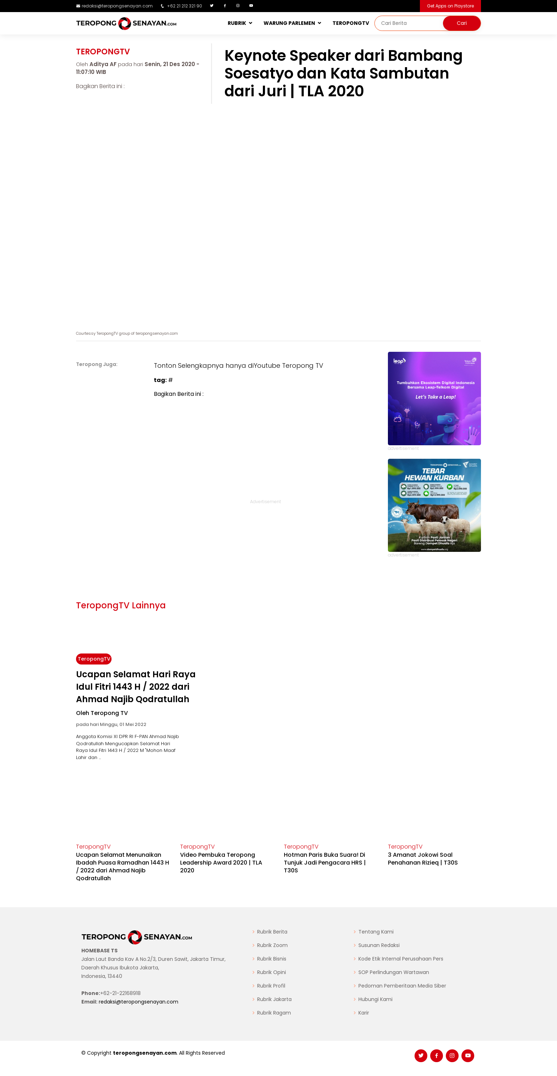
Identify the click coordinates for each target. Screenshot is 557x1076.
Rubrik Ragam (274, 1012)
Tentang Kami (376, 931)
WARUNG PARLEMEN (289, 23)
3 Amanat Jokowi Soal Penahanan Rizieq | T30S (423, 859)
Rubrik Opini (271, 972)
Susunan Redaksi (379, 945)
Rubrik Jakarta (274, 999)
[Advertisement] (265, 451)
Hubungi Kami (375, 999)
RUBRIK (237, 23)
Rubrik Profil (271, 985)
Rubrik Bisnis (271, 958)
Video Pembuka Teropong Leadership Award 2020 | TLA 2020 (221, 863)
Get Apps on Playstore (450, 6)
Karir (363, 1012)
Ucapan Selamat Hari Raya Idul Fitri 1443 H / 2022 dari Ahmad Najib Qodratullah (136, 686)
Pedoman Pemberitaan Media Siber (402, 985)
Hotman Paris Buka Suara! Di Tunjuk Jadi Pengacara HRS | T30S (325, 863)
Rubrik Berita (272, 931)
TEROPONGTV (350, 23)
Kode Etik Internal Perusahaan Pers (400, 958)
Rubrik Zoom (272, 945)
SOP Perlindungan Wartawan (393, 972)
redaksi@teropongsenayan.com (117, 6)
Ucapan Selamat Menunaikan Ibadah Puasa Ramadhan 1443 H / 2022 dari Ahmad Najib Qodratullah (122, 866)
